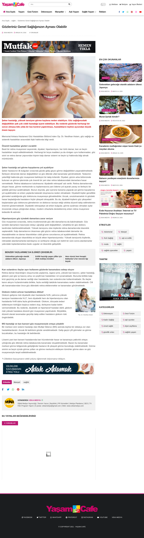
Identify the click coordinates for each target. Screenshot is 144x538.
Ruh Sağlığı (108, 238)
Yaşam (21, 12)
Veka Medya (117, 517)
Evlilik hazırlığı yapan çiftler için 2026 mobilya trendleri (48, 257)
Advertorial (108, 232)
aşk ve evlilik (126, 238)
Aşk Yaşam (74, 12)
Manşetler (59, 12)
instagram (88, 517)
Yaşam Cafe (80, 526)
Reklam (113, 4)
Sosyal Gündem (109, 110)
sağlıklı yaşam (130, 332)
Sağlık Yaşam (88, 12)
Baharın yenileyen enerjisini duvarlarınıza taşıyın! (119, 179)
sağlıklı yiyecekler (111, 139)
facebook (27, 517)
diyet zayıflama (131, 326)
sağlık (13, 21)
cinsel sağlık (108, 326)
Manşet (17, 382)
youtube (104, 517)
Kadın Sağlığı (109, 320)
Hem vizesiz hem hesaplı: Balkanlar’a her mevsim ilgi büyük (76, 258)
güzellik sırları (109, 332)
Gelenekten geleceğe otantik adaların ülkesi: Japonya (17, 257)
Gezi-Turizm (32, 12)
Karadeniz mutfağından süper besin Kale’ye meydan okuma (120, 147)
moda (106, 244)
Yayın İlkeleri (135, 4)
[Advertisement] (120, 36)
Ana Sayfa (9, 12)
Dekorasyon (46, 12)
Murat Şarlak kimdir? (109, 117)
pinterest (72, 517)
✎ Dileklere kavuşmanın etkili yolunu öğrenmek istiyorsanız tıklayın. (33, 359)
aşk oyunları (129, 320)
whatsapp (56, 517)
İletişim (124, 4)
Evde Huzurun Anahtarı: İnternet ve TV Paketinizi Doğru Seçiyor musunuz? (117, 212)
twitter (42, 517)
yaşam (105, 204)
